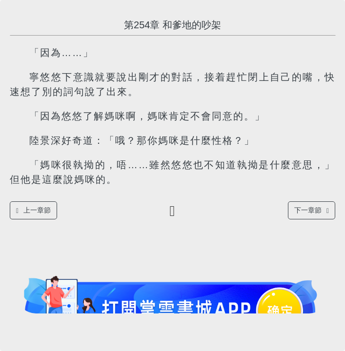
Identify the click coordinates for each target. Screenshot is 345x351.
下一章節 (311, 210)
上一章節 (33, 210)
